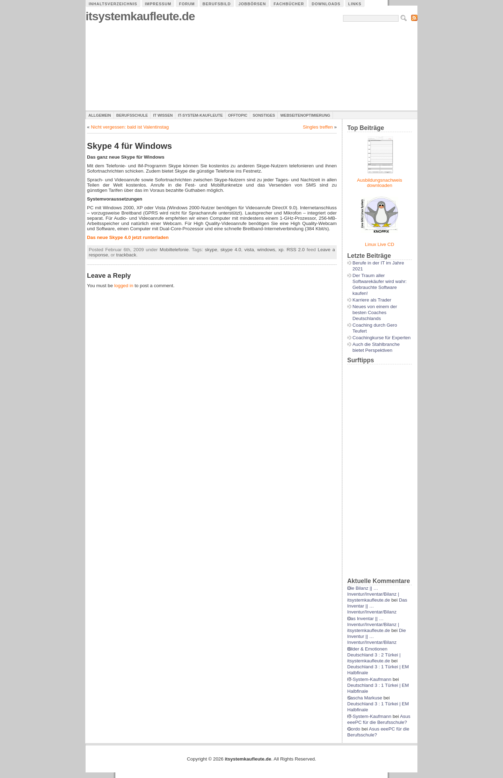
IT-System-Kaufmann (369, 679)
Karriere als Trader (371, 300)
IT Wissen (163, 115)
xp (280, 249)
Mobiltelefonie (174, 249)
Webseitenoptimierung (305, 115)
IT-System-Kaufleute (200, 115)
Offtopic (237, 115)
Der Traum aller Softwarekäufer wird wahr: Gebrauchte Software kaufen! (379, 284)
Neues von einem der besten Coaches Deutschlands (374, 312)
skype (211, 249)
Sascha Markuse (364, 697)
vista (249, 249)
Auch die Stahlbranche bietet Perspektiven (376, 347)
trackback (126, 254)
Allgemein (99, 115)
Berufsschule (132, 115)
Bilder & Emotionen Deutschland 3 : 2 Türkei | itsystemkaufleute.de (374, 654)
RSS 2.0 (296, 249)
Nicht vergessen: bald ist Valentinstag (130, 127)
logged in (123, 285)
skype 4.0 (230, 249)
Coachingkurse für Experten (381, 337)
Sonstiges (264, 115)
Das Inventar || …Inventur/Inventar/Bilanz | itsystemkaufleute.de (373, 624)
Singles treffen (318, 127)
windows (266, 249)
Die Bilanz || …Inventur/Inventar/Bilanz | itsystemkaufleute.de (373, 594)
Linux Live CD (379, 244)
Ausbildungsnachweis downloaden (379, 182)
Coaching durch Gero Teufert (374, 328)
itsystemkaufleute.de (140, 16)
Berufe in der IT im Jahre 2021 (378, 265)
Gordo (353, 729)
